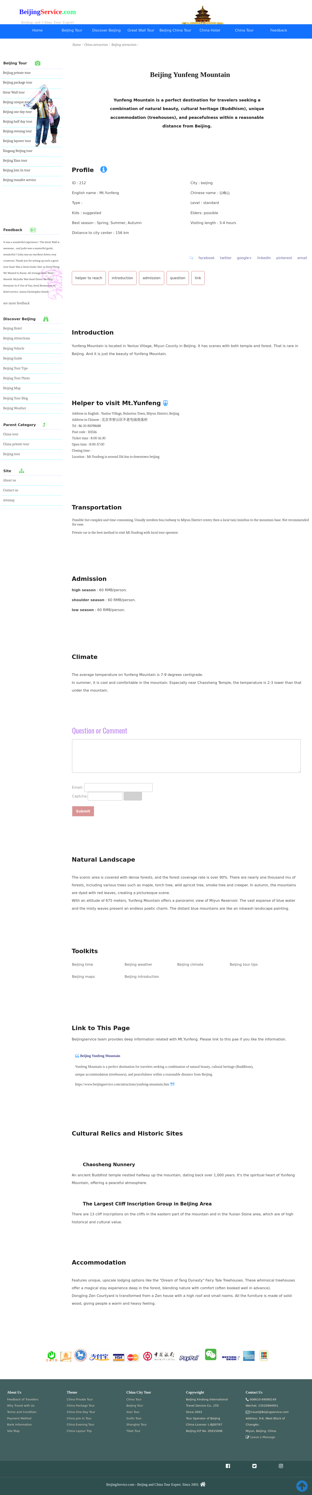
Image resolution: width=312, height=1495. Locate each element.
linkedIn (264, 258)
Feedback (278, 30)
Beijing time (82, 964)
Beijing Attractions (16, 338)
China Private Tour (80, 1399)
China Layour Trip (79, 1431)
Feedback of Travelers (22, 1399)
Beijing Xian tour (15, 161)
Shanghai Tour (136, 1424)
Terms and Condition (21, 1412)
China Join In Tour (79, 1418)
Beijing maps (83, 977)
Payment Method (19, 1418)
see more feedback (16, 303)
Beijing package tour (17, 82)
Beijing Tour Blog (15, 398)
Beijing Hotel (12, 328)
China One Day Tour (81, 1412)
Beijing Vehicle (13, 348)
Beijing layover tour (17, 141)
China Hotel (210, 30)
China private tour (16, 444)
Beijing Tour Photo (16, 378)
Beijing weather (138, 964)
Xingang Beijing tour (17, 151)
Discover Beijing (106, 30)
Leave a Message (262, 1437)
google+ (244, 258)
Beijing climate (190, 964)
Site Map (13, 1431)
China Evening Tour (80, 1424)
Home (37, 30)
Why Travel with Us (20, 1405)
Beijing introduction (142, 977)
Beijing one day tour (17, 112)
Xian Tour (133, 1412)
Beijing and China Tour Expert (47, 22)
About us (9, 480)
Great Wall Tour (140, 30)
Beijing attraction (124, 45)
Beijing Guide (12, 358)
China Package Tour (81, 1405)
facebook (206, 258)
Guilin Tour (134, 1418)
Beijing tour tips (244, 964)
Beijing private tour (17, 73)
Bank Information (19, 1424)
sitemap (9, 500)
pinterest (284, 258)
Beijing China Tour (175, 30)
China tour (10, 434)
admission (151, 278)
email (302, 258)
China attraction (96, 45)
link (198, 278)
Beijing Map (12, 388)
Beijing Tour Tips (15, 368)
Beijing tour (11, 454)
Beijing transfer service (19, 180)
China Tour (244, 30)
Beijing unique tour (17, 102)
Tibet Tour (133, 1431)
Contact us (10, 490)
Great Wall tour (14, 92)
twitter (226, 258)
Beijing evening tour (17, 131)
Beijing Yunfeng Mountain (100, 1056)
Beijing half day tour (17, 121)
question (177, 278)
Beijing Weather (14, 408)
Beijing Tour (72, 30)
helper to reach (88, 278)
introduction (122, 278)
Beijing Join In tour (16, 170)
